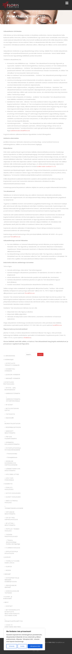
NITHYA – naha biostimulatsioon (10, 389)
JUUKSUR (6, 557)
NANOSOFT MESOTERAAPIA (10, 432)
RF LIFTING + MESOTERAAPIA (10, 524)
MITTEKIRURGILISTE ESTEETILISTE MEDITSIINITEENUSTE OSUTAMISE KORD (12, 612)
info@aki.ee (27, 337)
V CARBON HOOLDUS (12, 548)
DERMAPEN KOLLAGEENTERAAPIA (12, 443)
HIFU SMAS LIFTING (12, 474)
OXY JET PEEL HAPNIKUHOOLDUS (11, 518)
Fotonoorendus (11, 454)
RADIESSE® (9, 418)
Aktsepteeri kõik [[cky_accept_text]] (35, 646)
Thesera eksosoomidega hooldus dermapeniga (13, 542)
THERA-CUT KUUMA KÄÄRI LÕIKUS (12, 562)
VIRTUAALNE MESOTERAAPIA (10, 513)
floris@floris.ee (15, 237)
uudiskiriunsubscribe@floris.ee (20, 130)
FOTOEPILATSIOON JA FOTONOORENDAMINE (13, 449)
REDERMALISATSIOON (13, 427)
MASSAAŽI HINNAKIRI (12, 378)
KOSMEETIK (7, 484)
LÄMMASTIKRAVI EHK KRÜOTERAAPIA (12, 469)
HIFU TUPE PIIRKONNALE (9, 479)
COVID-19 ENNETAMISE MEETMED (13, 626)
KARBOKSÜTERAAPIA (12, 393)
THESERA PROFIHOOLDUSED (11, 535)
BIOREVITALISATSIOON (12, 422)
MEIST (6, 602)
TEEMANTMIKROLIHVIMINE (14, 507)
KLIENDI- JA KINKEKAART (7, 597)
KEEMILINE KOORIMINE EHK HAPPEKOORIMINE (11, 463)
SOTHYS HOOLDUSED (13, 493)
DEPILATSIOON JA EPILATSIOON (11, 552)
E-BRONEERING (9, 356)
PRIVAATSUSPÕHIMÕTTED (14, 620)
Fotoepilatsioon (11, 457)
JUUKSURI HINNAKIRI (12, 374)
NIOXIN (8, 570)
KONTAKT (9, 606)
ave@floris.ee (57, 325)
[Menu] (66, 3)
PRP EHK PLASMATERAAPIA (11, 437)
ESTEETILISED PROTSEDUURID (8, 383)
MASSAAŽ (6, 574)
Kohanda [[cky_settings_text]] (11, 646)
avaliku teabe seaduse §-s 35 (46, 166)
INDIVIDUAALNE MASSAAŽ (10, 586)
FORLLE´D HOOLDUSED (9, 488)
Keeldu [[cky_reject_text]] (22, 646)
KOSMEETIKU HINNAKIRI (10, 370)
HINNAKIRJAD (8, 359)
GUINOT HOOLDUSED (13, 497)
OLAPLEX (8, 566)
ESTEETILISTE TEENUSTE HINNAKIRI (12, 364)
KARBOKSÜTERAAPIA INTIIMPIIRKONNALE (13, 399)
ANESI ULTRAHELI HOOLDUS (11, 501)
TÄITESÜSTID (10, 414)
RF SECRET (9, 405)
